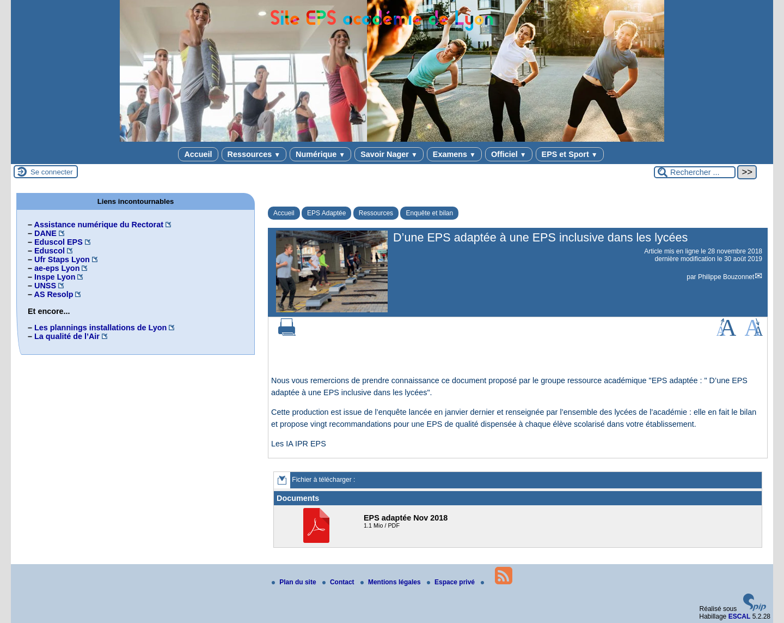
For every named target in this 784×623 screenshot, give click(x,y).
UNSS (45, 285)
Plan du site (295, 582)
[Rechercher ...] (695, 172)
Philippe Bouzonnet (726, 277)
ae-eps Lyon (56, 268)
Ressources (254, 154)
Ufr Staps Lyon (62, 259)
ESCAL (739, 616)
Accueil (198, 154)
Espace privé (451, 582)
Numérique (320, 154)
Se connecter (51, 172)
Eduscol (49, 250)
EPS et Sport (570, 154)
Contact (339, 582)
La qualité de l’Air (67, 336)
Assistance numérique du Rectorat (98, 224)
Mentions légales (391, 582)
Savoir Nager (389, 154)
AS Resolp (53, 294)
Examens (454, 154)
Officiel (508, 154)
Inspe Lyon (54, 277)
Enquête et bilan (429, 213)
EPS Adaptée (326, 213)
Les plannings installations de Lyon (100, 327)
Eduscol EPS (58, 242)
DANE (45, 233)
